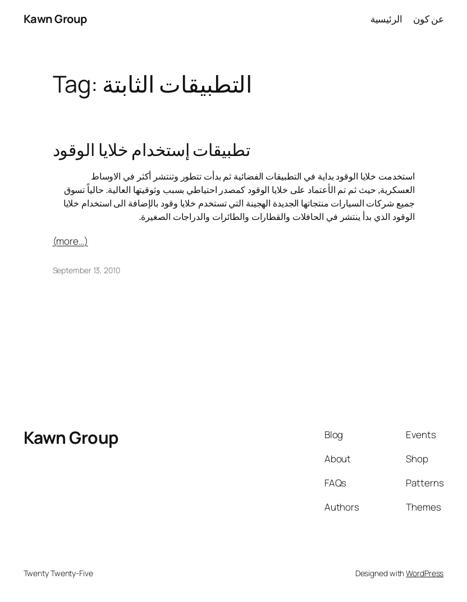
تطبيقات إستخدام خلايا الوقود (151, 149)
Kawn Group (55, 18)
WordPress (424, 573)
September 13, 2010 (86, 270)
